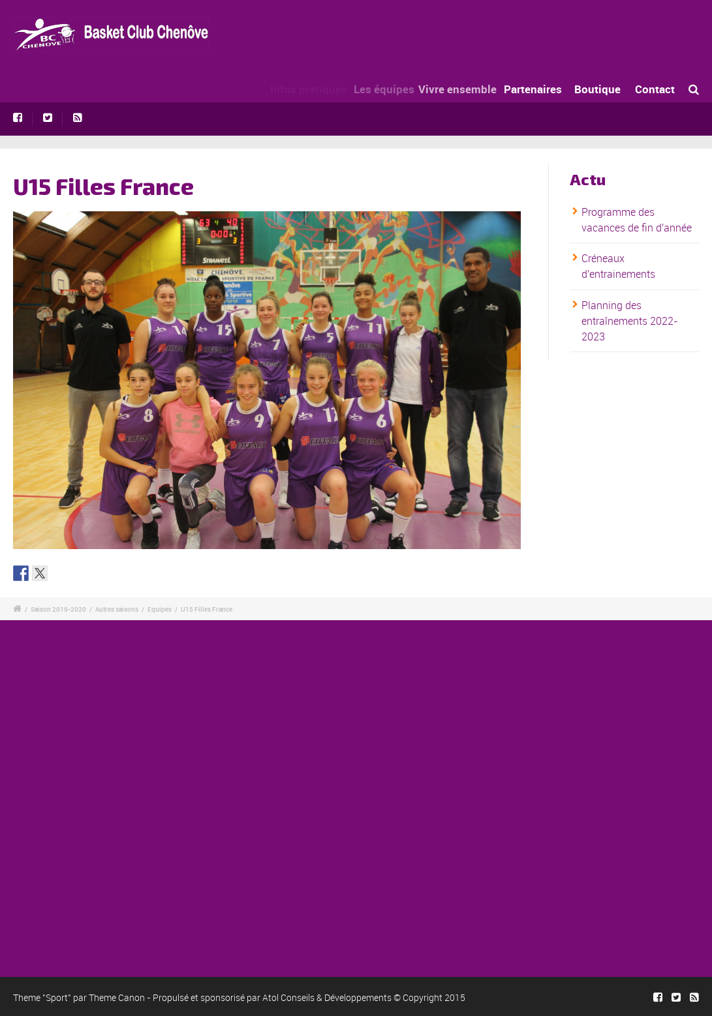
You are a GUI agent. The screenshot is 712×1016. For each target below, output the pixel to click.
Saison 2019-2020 (58, 609)
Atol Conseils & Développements (327, 997)
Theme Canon (117, 997)
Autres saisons (116, 609)
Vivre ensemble (468, 89)
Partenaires (540, 89)
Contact (655, 89)
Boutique (599, 89)
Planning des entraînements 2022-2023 (629, 321)
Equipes (159, 609)
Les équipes (391, 89)
